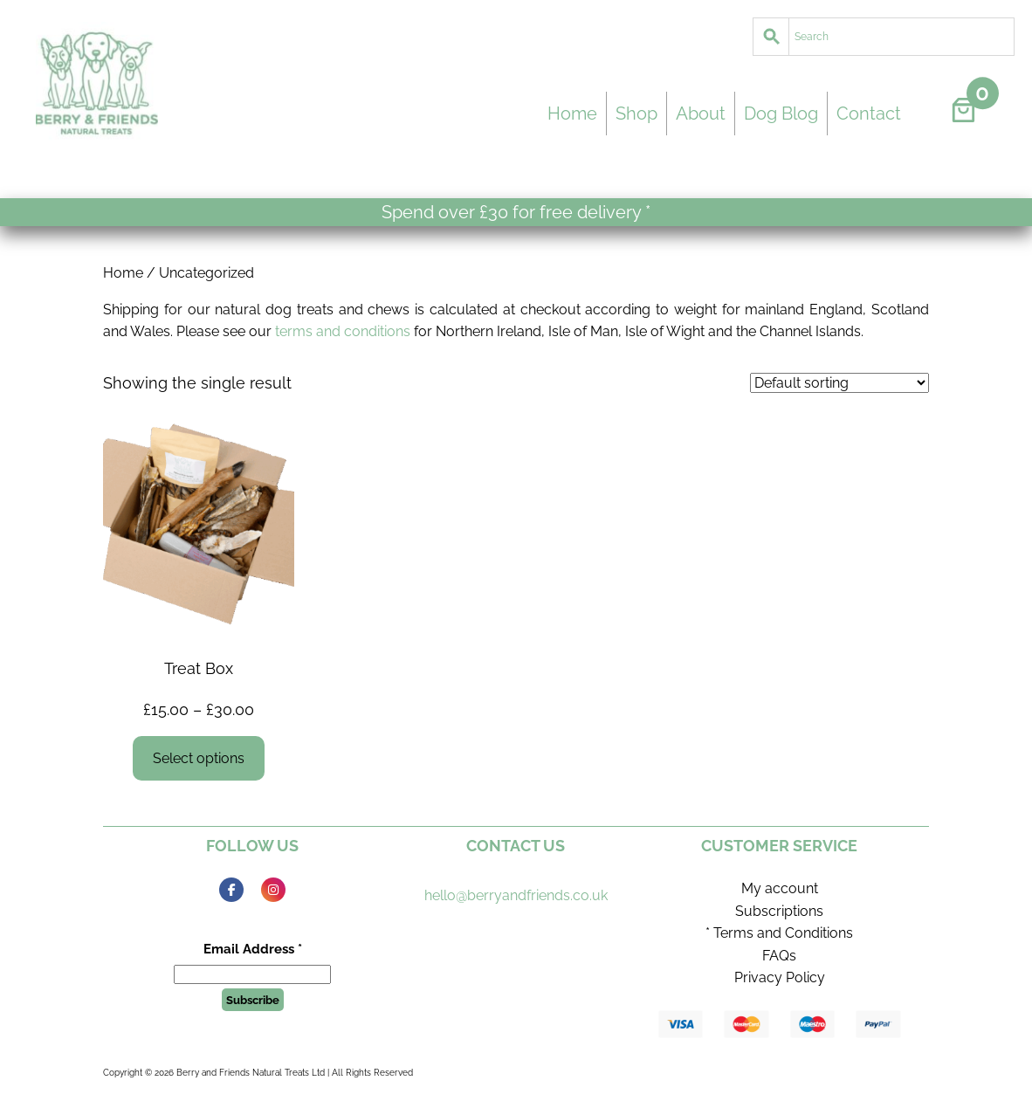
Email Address (252, 949)
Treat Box (198, 668)
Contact (868, 113)
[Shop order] (839, 383)
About (701, 113)
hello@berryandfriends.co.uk (516, 895)
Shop (636, 113)
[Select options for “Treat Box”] (199, 758)
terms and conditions (342, 331)
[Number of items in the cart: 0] (963, 109)
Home (572, 113)
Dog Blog (781, 113)
